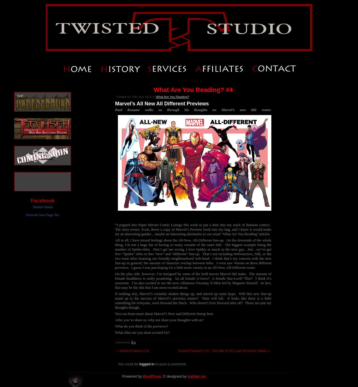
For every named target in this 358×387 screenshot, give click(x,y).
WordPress (152, 376)
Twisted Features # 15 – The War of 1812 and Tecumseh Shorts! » (224, 351)
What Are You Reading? (172, 97)
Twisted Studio (42, 207)
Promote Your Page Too (42, 215)
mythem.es (197, 376)
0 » (134, 342)
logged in (146, 364)
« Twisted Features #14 (132, 351)
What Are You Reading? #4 (193, 89)
